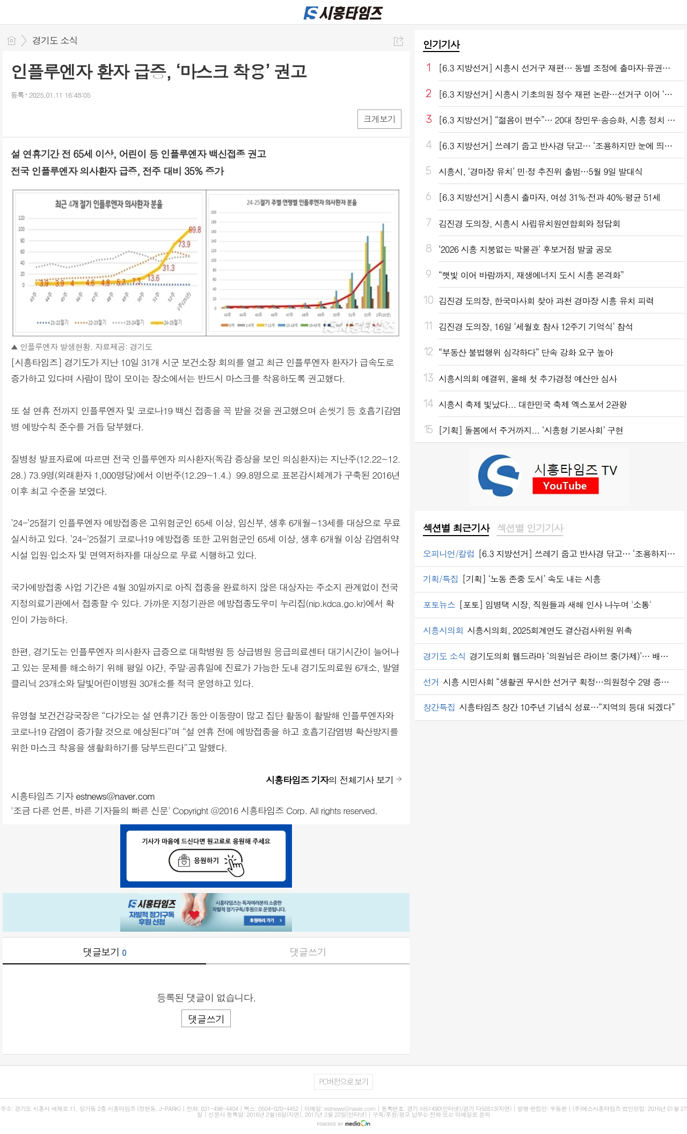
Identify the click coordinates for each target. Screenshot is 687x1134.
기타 (84, 118)
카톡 (63, 118)
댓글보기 (104, 952)
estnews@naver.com (115, 795)
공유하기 (398, 41)
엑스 (41, 118)
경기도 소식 (55, 40)
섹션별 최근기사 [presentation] (456, 528)
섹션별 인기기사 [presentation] (529, 528)
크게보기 (379, 119)
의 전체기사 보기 (329, 779)
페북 (20, 118)
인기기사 (441, 44)
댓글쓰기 (308, 952)
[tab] (456, 529)
